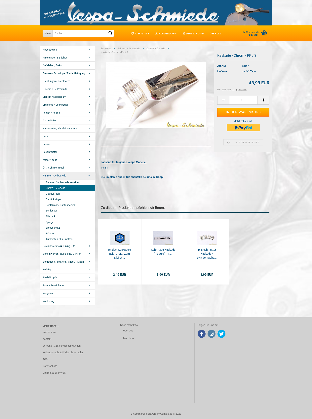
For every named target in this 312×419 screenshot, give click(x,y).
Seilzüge (47, 269)
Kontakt (47, 338)
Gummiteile (49, 120)
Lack (45, 136)
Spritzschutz (53, 227)
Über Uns (128, 330)
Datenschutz (50, 365)
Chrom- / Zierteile (55, 187)
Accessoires (50, 49)
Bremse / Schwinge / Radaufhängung (64, 73)
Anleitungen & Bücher (55, 57)
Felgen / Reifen (51, 112)
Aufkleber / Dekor (53, 65)
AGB (45, 359)
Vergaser (48, 293)
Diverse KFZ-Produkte (55, 89)
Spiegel (50, 222)
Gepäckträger (53, 199)
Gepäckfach (53, 193)
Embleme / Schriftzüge (55, 104)
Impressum (49, 332)
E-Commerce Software (143, 413)
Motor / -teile (50, 159)
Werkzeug (48, 301)
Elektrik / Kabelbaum (54, 96)
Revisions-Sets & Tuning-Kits (59, 246)
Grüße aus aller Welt (54, 372)
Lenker (47, 144)
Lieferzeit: (223, 71)
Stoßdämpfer (50, 277)
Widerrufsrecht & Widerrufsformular (63, 352)
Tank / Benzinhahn (53, 285)
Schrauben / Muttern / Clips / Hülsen (63, 261)
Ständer (50, 233)
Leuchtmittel (50, 151)
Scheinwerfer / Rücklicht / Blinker (62, 253)
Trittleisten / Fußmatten (59, 239)
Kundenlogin (165, 33)
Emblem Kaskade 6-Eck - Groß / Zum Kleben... (119, 253)
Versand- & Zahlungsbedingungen (62, 345)
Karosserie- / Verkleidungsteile (60, 128)
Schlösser (51, 210)
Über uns (216, 33)
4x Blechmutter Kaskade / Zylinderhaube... (207, 253)
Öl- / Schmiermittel (53, 167)
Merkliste (140, 33)
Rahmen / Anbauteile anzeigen (63, 182)
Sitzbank (51, 216)
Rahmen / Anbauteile (54, 175)
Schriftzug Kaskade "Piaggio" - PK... (163, 251)
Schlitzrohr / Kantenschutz (60, 205)
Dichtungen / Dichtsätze (56, 81)
